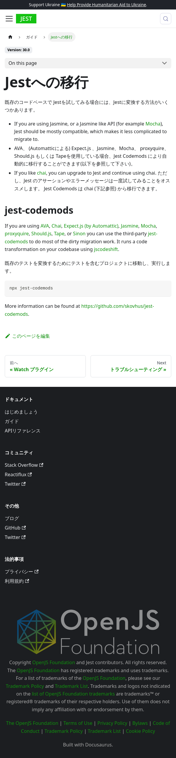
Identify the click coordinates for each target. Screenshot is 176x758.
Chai (56, 226)
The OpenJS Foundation (32, 723)
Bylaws (140, 723)
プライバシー (21, 571)
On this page (23, 63)
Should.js (41, 233)
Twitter (15, 484)
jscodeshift (106, 249)
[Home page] (10, 36)
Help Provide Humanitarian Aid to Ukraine (106, 4)
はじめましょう (21, 411)
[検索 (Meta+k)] (165, 18)
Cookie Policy (140, 731)
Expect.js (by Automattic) (91, 226)
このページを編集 (27, 336)
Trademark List (71, 686)
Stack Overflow (24, 465)
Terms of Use (77, 723)
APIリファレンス (23, 430)
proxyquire (17, 233)
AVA (45, 226)
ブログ (12, 518)
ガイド (12, 421)
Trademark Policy (25, 686)
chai (41, 173)
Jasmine (129, 226)
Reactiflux (18, 474)
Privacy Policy (112, 723)
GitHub (15, 527)
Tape (59, 233)
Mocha (153, 123)
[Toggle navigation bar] (9, 18)
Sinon (79, 233)
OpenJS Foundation (53, 662)
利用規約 (17, 581)
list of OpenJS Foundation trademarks (73, 694)
